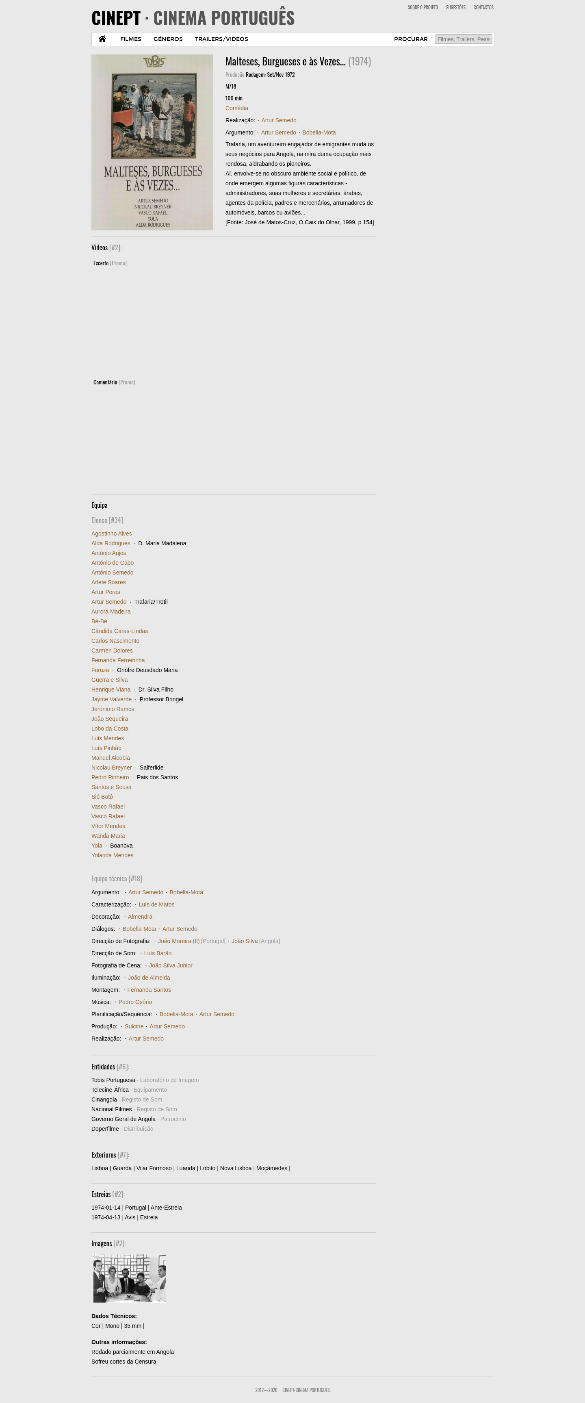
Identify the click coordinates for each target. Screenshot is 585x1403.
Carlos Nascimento (115, 641)
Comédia (236, 108)
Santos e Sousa (111, 787)
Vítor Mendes (108, 826)
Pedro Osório (135, 1002)
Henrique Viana (110, 689)
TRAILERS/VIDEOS (221, 39)
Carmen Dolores (112, 650)
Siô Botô (102, 797)
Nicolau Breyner (111, 767)
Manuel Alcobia (110, 758)
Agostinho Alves (111, 533)
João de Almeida (149, 977)
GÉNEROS (168, 39)
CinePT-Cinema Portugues (305, 1390)
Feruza (100, 670)
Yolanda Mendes (112, 855)
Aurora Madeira (111, 611)
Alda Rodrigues (110, 543)
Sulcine (134, 1026)
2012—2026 (266, 1390)
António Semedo (112, 572)
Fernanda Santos (149, 990)
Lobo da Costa (109, 728)
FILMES (130, 39)
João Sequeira (109, 719)
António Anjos (108, 553)
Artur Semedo (278, 120)
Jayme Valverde (111, 699)
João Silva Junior (171, 965)
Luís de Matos (157, 904)
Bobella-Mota (319, 132)
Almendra (140, 916)
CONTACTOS (484, 7)
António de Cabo (112, 562)
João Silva (245, 941)
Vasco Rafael (108, 806)
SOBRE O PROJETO (423, 7)
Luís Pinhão (106, 748)
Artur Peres (105, 592)
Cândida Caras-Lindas (119, 631)
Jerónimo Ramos (112, 709)
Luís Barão (158, 953)
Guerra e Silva (109, 680)
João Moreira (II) (179, 941)
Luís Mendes (107, 738)
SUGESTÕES (456, 7)
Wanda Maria (108, 836)
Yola (96, 845)
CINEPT (193, 17)
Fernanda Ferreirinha (118, 660)
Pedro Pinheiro (110, 777)
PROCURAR (411, 39)
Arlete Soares (108, 582)
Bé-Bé (99, 621)
